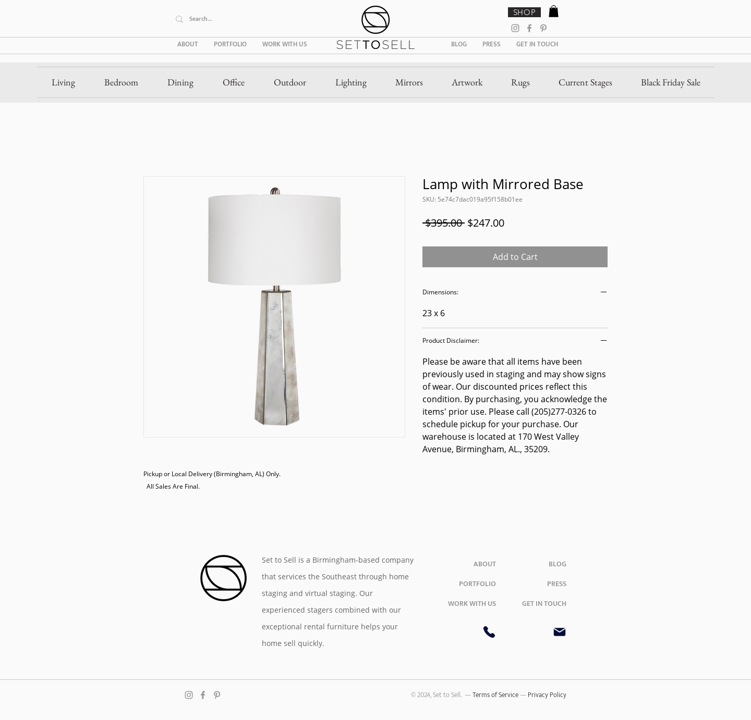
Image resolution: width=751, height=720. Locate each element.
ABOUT (485, 564)
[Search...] (248, 19)
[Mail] (559, 632)
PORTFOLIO (477, 584)
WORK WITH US (472, 604)
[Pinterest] (543, 28)
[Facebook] (529, 28)
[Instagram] (515, 28)
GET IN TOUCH (544, 604)
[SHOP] (524, 12)
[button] (554, 11)
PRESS (556, 584)
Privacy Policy (547, 695)
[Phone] (489, 632)
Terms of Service (496, 695)
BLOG (557, 564)
